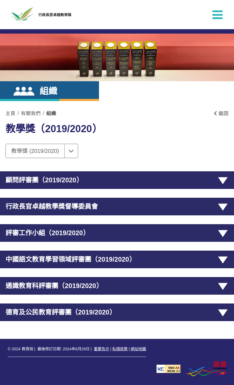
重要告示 (101, 349)
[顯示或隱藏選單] (217, 14)
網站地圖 (138, 349)
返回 (221, 113)
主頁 (10, 113)
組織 (51, 113)
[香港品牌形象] (206, 368)
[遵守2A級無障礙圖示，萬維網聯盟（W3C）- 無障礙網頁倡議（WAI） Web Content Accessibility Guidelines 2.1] (168, 368)
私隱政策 (120, 349)
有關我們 (31, 113)
